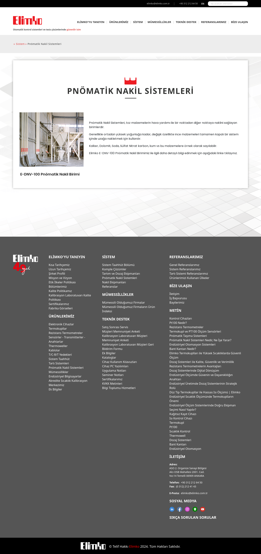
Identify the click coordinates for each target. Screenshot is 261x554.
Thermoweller (58, 346)
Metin (175, 310)
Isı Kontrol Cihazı (180, 418)
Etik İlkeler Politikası (62, 282)
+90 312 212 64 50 (191, 482)
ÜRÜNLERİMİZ (118, 22)
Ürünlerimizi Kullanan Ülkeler (189, 278)
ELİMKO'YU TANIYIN (90, 22)
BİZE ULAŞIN (239, 22)
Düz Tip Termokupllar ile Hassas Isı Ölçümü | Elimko (204, 392)
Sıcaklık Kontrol (179, 431)
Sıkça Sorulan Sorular (192, 517)
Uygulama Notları (114, 371)
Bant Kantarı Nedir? (182, 349)
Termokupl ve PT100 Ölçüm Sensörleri (195, 331)
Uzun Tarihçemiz (60, 269)
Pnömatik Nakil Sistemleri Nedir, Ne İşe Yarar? (200, 340)
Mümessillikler (59, 372)
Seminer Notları (113, 375)
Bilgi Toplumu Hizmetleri (119, 388)
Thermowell (177, 436)
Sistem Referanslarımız (184, 269)
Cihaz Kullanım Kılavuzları (119, 362)
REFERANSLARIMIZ (213, 22)
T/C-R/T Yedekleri (60, 355)
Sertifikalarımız (59, 304)
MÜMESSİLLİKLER (159, 22)
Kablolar (54, 350)
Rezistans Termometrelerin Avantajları (195, 366)
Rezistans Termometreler (66, 333)
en (202, 3)
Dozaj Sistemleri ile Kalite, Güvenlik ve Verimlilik (201, 362)
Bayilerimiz (176, 303)
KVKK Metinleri (112, 384)
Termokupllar (58, 329)
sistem (20, 44)
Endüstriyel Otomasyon (185, 449)
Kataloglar (109, 358)
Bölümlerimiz (58, 287)
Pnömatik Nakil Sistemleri (66, 368)
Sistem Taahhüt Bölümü (118, 265)
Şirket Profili (57, 274)
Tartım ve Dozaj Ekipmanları (121, 274)
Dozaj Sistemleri (180, 440)
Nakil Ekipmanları (114, 282)
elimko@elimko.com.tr (194, 493)
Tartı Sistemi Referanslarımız (188, 274)
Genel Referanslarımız (184, 265)
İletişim (174, 294)
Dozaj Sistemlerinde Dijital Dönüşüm (194, 371)
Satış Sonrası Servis (115, 327)
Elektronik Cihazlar (61, 324)
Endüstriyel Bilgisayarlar (65, 376)
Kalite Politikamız (60, 291)
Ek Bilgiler (55, 389)
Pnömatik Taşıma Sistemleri (188, 336)
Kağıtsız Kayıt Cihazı (182, 414)
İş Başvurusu (178, 298)
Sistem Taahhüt (59, 359)
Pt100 (173, 427)
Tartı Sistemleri (59, 363)
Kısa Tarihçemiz (59, 265)
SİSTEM (138, 22)
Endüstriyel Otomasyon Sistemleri (192, 344)
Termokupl (176, 423)
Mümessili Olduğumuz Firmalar (123, 303)
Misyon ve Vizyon (60, 278)
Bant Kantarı (177, 444)
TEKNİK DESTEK (186, 22)
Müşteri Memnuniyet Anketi (121, 331)
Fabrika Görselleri (61, 308)
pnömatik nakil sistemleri (44, 44)
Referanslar (110, 287)
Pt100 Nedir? (178, 323)
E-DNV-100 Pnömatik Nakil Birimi (50, 174)
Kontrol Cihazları (180, 318)
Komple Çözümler (114, 269)
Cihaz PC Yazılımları (115, 366)
